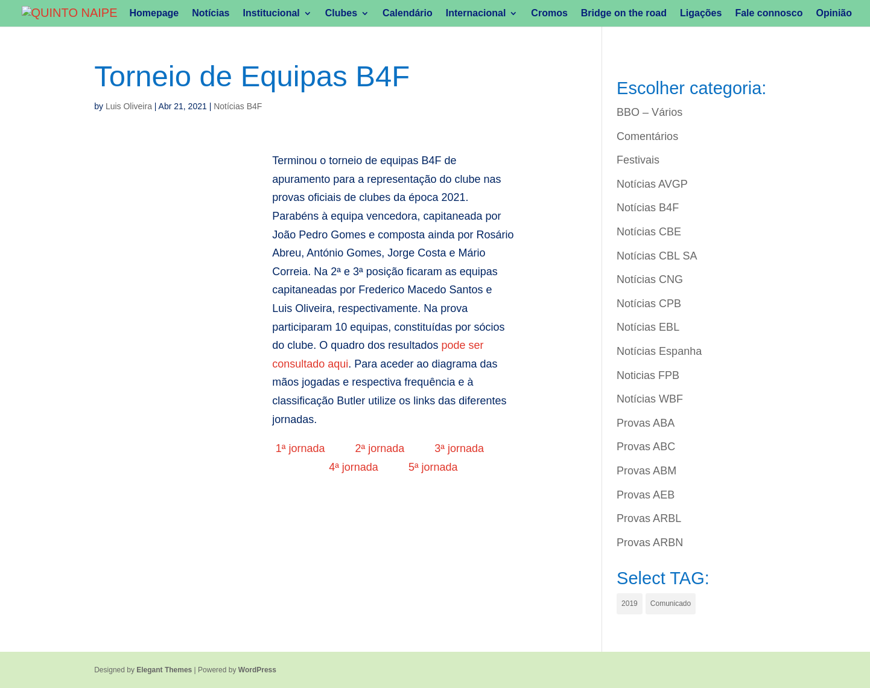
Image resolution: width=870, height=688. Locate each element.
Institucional (271, 13)
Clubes (341, 13)
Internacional (476, 13)
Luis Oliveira (129, 106)
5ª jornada (433, 467)
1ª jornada (300, 448)
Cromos (549, 13)
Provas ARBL (649, 518)
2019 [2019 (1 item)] (629, 603)
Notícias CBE (649, 232)
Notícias (210, 13)
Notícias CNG (650, 279)
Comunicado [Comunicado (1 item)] (670, 603)
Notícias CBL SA (657, 256)
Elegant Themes (164, 670)
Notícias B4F (238, 106)
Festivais (638, 160)
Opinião (834, 13)
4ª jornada (353, 467)
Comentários (647, 136)
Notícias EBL (648, 327)
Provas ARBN (650, 543)
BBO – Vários (649, 112)
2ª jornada (380, 448)
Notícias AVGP (652, 184)
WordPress (257, 670)
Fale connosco (768, 13)
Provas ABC (646, 447)
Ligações (701, 13)
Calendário (408, 13)
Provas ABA (646, 423)
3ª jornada (459, 448)
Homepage (154, 13)
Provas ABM (646, 471)
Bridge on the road (624, 13)
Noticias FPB (648, 375)
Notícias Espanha (659, 351)
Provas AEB (646, 495)
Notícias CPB (649, 304)
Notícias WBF (650, 399)
